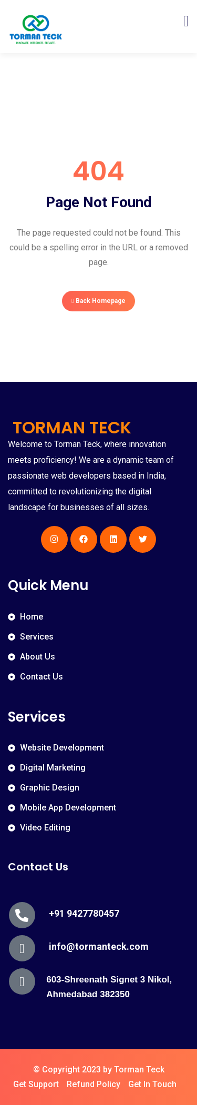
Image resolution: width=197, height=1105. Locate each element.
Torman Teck (139, 1069)
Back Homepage (98, 301)
